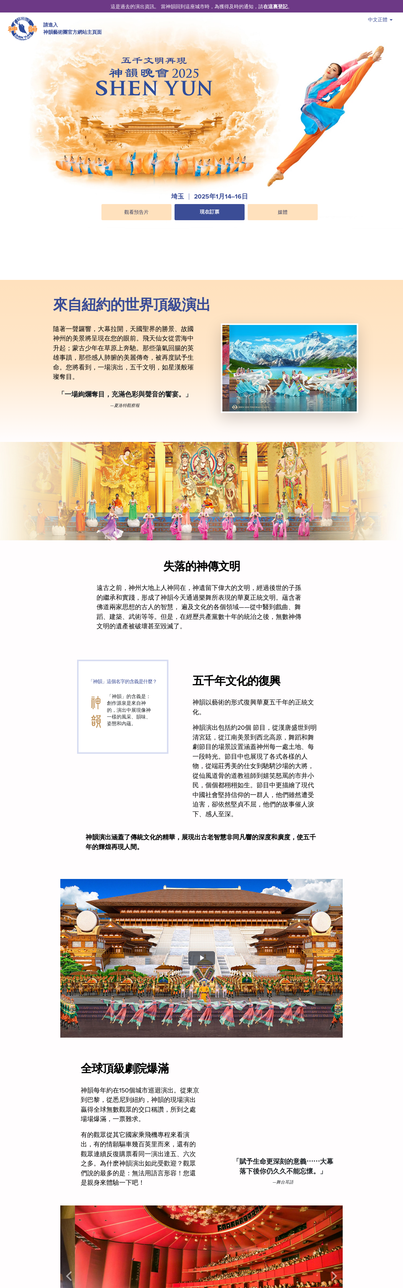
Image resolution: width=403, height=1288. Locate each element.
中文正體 (380, 19)
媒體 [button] (283, 212)
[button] (209, 226)
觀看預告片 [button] (136, 212)
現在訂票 (209, 212)
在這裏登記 (275, 6)
